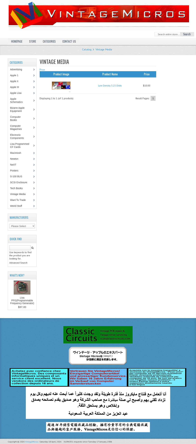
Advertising (18, 69)
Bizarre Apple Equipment (17, 109)
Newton (14, 158)
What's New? (17, 275)
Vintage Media (104, 49)
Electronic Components (18, 136)
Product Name (110, 74)
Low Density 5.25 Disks (110, 85)
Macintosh (17, 153)
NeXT (13, 164)
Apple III (16, 87)
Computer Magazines (18, 127)
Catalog (86, 49)
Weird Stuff (18, 206)
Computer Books (16, 118)
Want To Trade (18, 200)
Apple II (16, 81)
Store (32, 41)
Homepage (16, 41)
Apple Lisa (18, 93)
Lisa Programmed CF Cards (19, 145)
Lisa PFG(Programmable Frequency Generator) (22, 300)
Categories (49, 41)
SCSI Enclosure (20, 182)
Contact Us (69, 41)
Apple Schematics (18, 100)
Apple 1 (16, 75)
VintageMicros (31, 441)
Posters (16, 170)
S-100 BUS (18, 176)
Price (42, 69)
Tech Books (19, 188)
